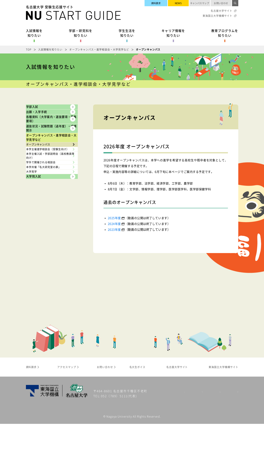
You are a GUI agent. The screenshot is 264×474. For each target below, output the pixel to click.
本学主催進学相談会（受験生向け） (49, 227)
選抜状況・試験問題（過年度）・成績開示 (46, 168)
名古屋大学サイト (221, 11)
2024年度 (114, 224)
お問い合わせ (221, 3)
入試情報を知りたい (34, 33)
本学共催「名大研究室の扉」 (49, 271)
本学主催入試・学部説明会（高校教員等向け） (48, 244)
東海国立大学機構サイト (217, 16)
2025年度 (114, 218)
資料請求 (156, 3)
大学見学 (35, 284)
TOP (28, 49)
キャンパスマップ (199, 3)
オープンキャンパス (43, 212)
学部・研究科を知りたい (80, 33)
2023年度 (114, 229)
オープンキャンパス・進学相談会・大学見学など (99, 49)
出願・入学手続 (44, 124)
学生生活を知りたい (127, 33)
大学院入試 (40, 296)
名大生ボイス (137, 417)
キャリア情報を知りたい (173, 33)
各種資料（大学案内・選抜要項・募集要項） (46, 143)
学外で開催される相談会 (46, 259)
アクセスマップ (66, 417)
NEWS (178, 3)
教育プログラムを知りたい (224, 33)
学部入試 (38, 111)
